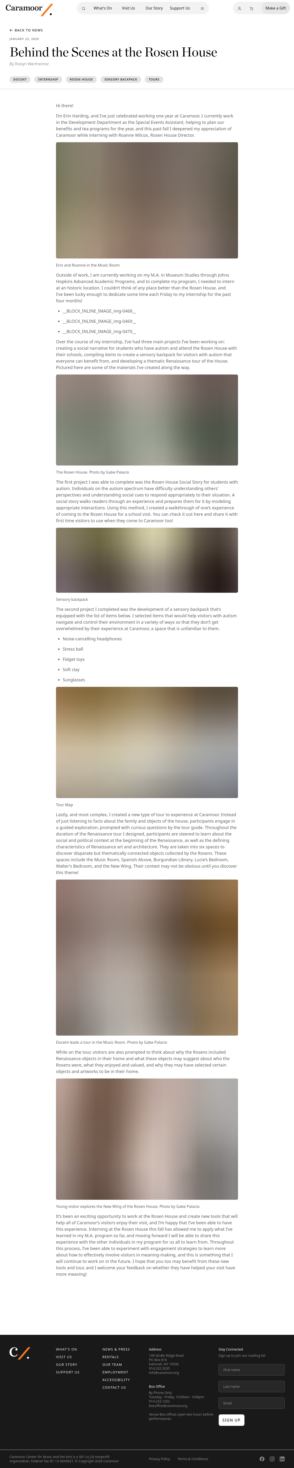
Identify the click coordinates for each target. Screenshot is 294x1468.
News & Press (116, 1349)
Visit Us (128, 8)
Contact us (114, 1387)
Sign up (232, 1420)
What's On (103, 8)
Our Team (112, 1364)
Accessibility (116, 1379)
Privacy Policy (159, 1459)
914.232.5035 (159, 1368)
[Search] (83, 8)
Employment (115, 1372)
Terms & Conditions (192, 1459)
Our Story (154, 8)
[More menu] (202, 8)
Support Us (180, 8)
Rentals (110, 1357)
